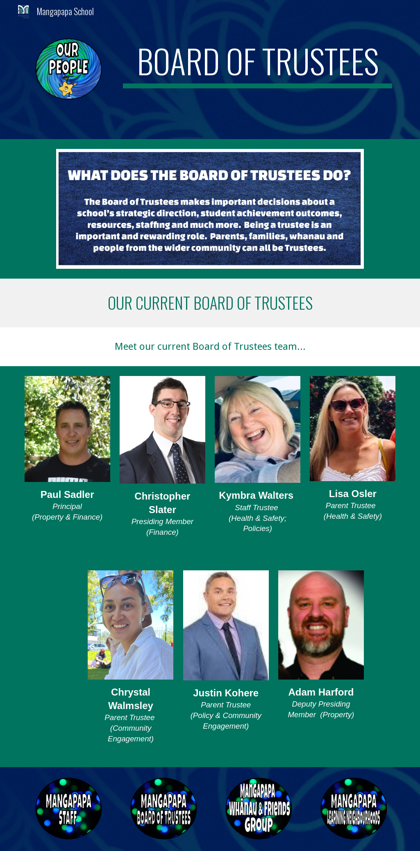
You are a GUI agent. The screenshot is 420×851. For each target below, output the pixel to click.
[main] (258, 65)
